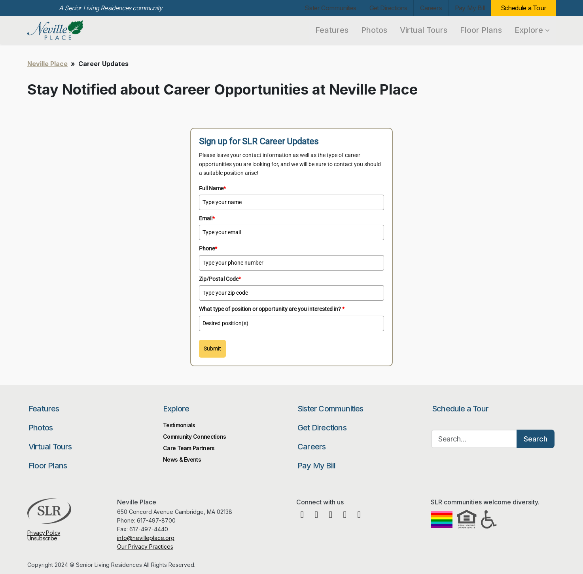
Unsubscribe (42, 538)
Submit (212, 348)
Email (207, 218)
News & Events (182, 459)
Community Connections (194, 436)
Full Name (212, 188)
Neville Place (69, 30)
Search (535, 439)
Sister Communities (330, 8)
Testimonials (179, 425)
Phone (208, 248)
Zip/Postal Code (220, 279)
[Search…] (474, 439)
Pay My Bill (470, 8)
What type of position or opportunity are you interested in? (271, 309)
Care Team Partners (188, 448)
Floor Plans (481, 30)
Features (331, 30)
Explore (532, 30)
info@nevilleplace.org (145, 537)
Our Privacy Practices (145, 546)
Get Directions (388, 8)
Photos (374, 30)
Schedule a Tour (523, 8)
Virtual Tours (423, 30)
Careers (430, 8)
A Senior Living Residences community (110, 8)
